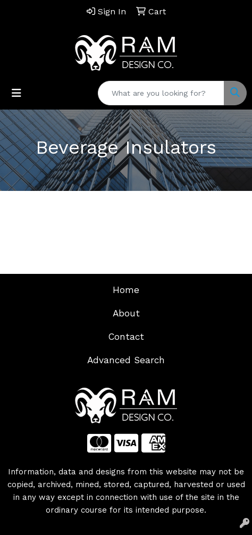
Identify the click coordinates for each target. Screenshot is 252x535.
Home (126, 290)
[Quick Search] (161, 93)
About (126, 313)
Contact (126, 336)
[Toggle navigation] (16, 93)
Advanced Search (126, 360)
